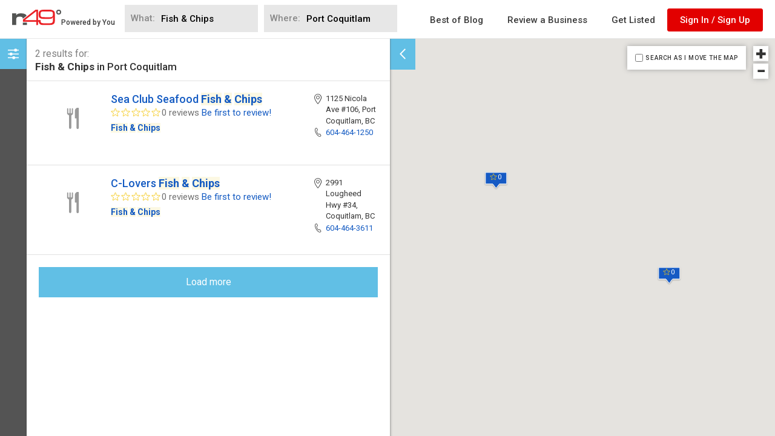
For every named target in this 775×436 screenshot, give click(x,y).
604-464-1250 (349, 132)
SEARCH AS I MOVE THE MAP (691, 57)
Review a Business (547, 20)
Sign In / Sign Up (715, 20)
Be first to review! (236, 112)
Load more (208, 282)
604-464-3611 (349, 228)
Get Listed (633, 20)
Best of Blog (456, 20)
